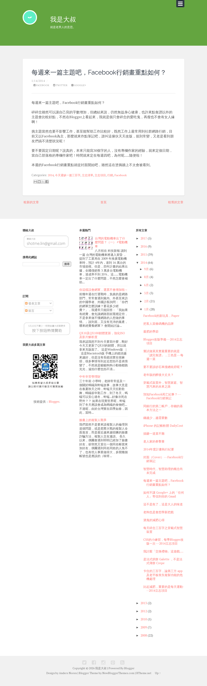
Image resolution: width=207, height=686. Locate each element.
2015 (143, 261)
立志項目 (104, 181)
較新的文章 (32, 208)
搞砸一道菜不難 (154, 440)
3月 (146, 300)
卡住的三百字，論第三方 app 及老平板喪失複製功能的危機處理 (163, 581)
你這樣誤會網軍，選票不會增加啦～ (103, 295)
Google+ (81, 91)
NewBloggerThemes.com (118, 679)
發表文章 (32, 310)
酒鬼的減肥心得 (154, 526)
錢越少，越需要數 (155, 424)
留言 (29, 317)
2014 (51, 181)
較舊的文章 (175, 208)
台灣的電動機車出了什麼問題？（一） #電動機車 (111, 249)
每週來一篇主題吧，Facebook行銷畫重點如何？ (163, 489)
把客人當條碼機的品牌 (158, 330)
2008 (143, 642)
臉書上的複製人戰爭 (93, 424)
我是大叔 (64, 20)
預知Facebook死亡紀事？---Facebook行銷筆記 (162, 403)
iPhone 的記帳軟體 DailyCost (163, 432)
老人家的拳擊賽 (154, 448)
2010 (143, 626)
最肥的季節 (150, 338)
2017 (143, 245)
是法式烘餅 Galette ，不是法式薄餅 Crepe (162, 567)
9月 (146, 275)
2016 (143, 253)
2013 (143, 610)
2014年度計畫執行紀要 (158, 456)
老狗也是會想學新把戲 (158, 519)
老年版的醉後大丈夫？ (158, 381)
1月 (146, 316)
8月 (146, 284)
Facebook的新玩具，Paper (161, 322)
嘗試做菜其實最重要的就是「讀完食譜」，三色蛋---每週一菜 (163, 362)
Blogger (54, 408)
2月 (146, 308)
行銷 (115, 181)
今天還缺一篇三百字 (69, 181)
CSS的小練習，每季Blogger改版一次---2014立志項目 (163, 548)
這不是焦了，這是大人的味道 (163, 511)
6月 (146, 292)
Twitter (61, 91)
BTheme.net (143, 679)
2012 (143, 618)
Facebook (42, 91)
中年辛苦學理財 (89, 381)
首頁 (103, 208)
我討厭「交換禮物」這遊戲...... (163, 558)
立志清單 (90, 181)
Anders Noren (68, 679)
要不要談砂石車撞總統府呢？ (163, 373)
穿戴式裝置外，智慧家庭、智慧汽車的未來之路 (163, 391)
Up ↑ (158, 679)
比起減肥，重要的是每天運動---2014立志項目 (163, 595)
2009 (143, 634)
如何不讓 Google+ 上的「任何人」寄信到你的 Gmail (163, 501)
